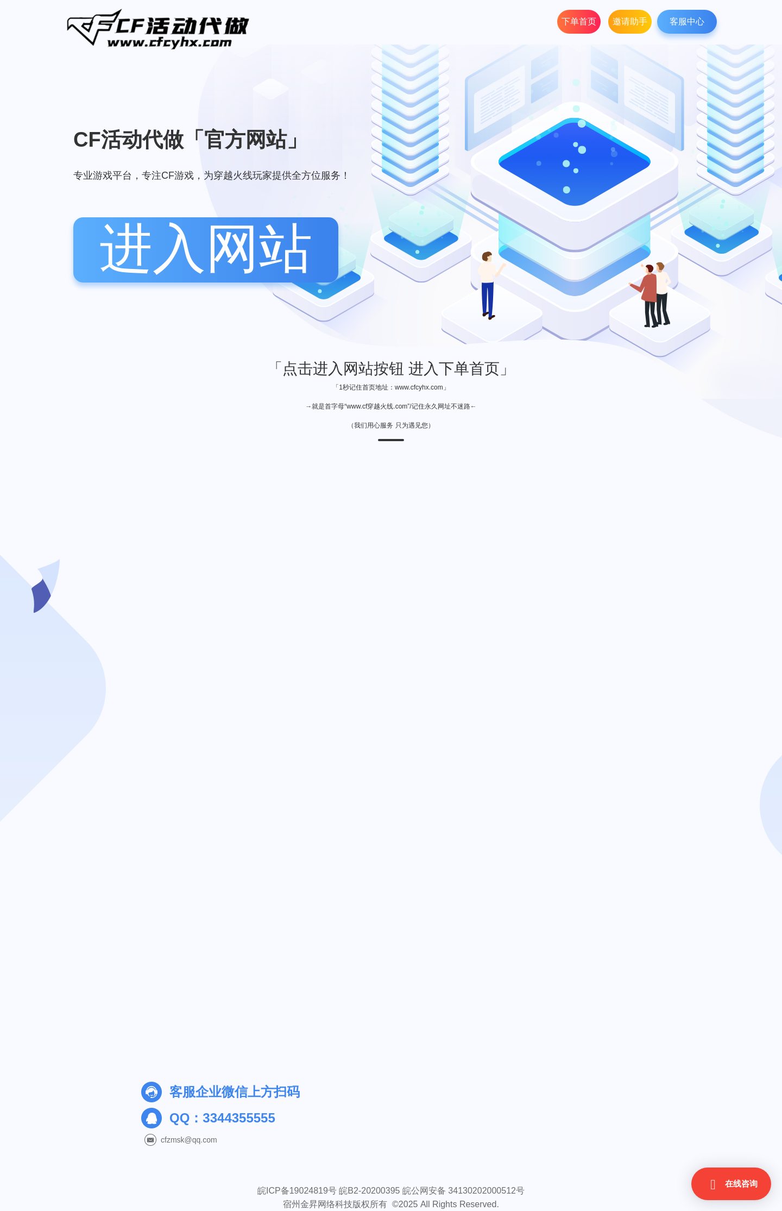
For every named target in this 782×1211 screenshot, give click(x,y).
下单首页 (579, 21)
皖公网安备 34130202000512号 (463, 1190)
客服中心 (687, 21)
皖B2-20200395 (369, 1190)
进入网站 (205, 248)
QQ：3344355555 (222, 1117)
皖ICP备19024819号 (297, 1190)
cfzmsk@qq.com (189, 1139)
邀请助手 (630, 21)
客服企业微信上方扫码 (234, 1091)
